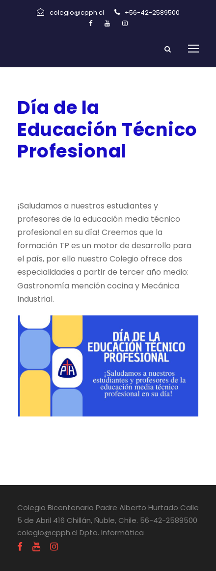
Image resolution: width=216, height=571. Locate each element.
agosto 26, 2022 (50, 177)
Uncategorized (129, 177)
